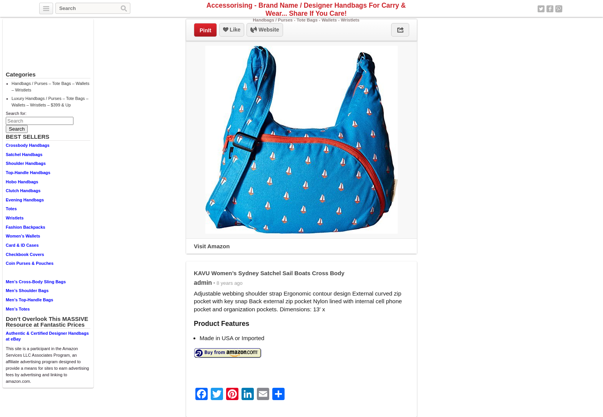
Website (264, 30)
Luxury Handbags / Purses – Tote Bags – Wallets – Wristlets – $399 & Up (50, 101)
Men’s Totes (18, 309)
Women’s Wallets (23, 236)
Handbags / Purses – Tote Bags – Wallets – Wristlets (50, 86)
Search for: (16, 113)
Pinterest (559, 9)
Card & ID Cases (22, 245)
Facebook (550, 9)
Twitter (541, 9)
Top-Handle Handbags (28, 172)
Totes (11, 208)
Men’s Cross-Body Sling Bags (36, 281)
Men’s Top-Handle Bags (29, 299)
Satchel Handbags (24, 154)
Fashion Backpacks (25, 227)
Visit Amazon (212, 246)
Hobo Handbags (22, 181)
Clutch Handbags (23, 190)
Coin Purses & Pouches (29, 263)
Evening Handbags (25, 200)
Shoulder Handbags (26, 163)
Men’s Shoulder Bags (27, 290)
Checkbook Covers (25, 254)
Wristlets (14, 218)
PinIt (205, 30)
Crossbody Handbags (28, 145)
